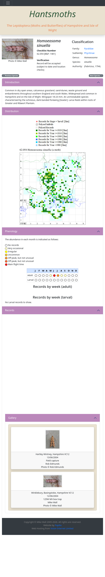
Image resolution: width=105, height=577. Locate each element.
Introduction (12, 82)
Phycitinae (89, 53)
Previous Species (10, 76)
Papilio (58, 567)
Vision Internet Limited (61, 570)
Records (9, 352)
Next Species (96, 76)
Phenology (11, 231)
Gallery (12, 460)
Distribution (12, 111)
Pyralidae (89, 48)
